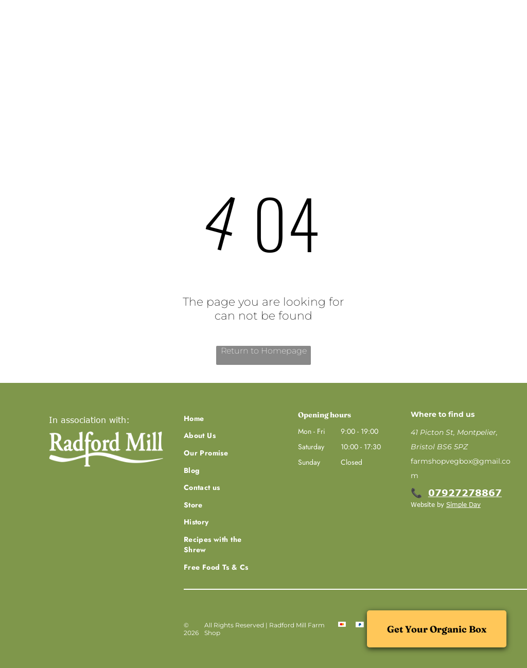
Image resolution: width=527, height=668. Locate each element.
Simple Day (463, 504)
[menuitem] (69, 93)
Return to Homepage (264, 351)
